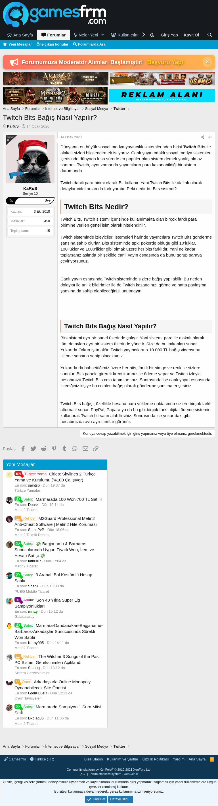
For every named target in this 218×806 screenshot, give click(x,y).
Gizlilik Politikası (155, 759)
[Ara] (209, 35)
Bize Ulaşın (93, 759)
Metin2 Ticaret (26, 510)
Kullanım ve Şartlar (122, 759)
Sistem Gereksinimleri (32, 673)
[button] (103, 35)
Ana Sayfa (23, 34)
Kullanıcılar (128, 34)
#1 (210, 137)
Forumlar (56, 34)
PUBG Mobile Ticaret (31, 591)
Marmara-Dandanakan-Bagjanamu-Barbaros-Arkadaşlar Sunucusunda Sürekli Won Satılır (58, 631)
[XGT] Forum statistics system (109, 774)
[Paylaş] (202, 137)
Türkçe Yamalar (27, 490)
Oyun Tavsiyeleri (27, 698)
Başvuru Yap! (165, 62)
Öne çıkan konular (52, 44)
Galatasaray (24, 616)
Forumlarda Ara (91, 44)
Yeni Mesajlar (20, 44)
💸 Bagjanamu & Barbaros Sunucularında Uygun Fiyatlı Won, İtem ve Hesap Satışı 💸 (54, 549)
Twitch (189, 146)
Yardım (179, 759)
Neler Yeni (88, 34)
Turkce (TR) (42, 759)
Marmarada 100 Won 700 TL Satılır (58, 499)
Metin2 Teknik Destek (31, 535)
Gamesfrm (15, 759)
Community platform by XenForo (109, 769)
